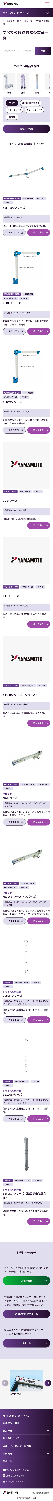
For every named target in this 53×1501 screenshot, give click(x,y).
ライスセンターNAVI (16, 12)
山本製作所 (10, 4)
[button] (48, 1383)
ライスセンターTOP (12, 21)
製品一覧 (28, 21)
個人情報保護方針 (39, 1493)
